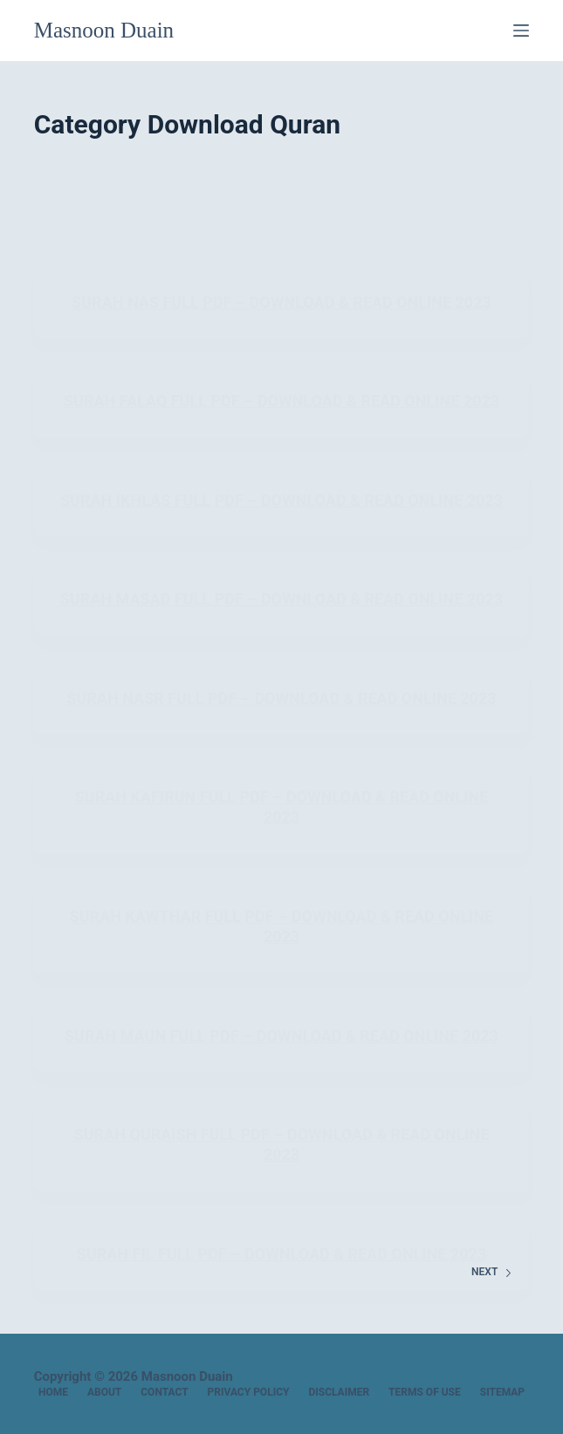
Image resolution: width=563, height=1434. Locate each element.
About (104, 1392)
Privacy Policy (249, 1392)
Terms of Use (424, 1392)
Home (53, 1392)
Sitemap (502, 1392)
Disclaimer (338, 1392)
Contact (164, 1392)
